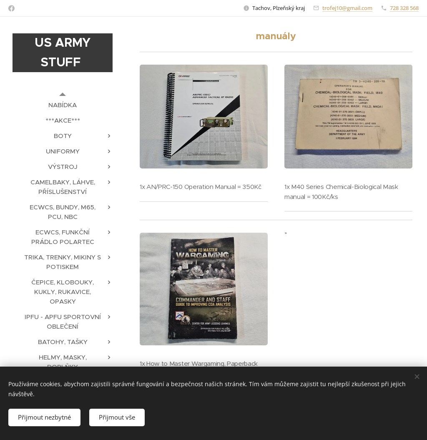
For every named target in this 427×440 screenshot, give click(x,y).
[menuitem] (63, 105)
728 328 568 (404, 8)
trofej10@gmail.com (347, 8)
